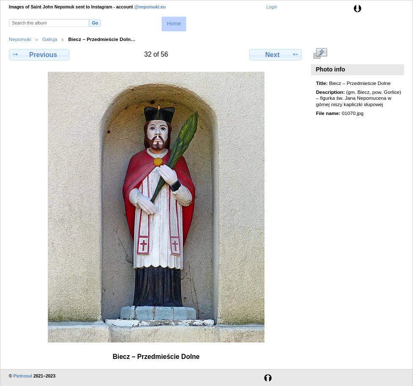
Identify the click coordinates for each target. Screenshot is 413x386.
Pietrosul (23, 376)
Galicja (50, 39)
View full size (320, 54)
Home (174, 24)
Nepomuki (20, 39)
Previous (39, 54)
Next (276, 54)
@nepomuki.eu (149, 7)
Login (272, 7)
